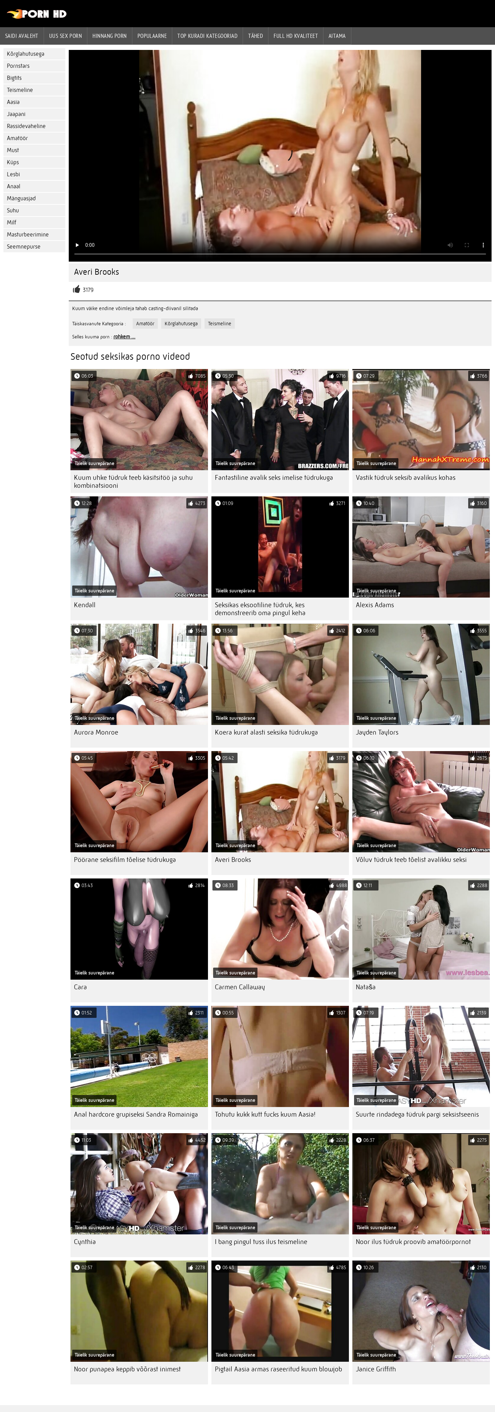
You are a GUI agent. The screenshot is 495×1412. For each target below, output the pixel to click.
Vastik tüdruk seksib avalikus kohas (405, 478)
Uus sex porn (65, 36)
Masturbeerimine (28, 234)
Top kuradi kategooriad (207, 36)
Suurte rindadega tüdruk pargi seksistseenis (417, 1114)
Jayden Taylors (377, 732)
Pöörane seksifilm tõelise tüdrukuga (125, 860)
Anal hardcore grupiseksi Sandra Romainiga (136, 1114)
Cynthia (85, 1242)
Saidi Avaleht (21, 36)
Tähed (255, 36)
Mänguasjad (21, 198)
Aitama (337, 36)
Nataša (366, 987)
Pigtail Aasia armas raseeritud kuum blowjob (278, 1369)
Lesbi (13, 174)
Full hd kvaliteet (296, 36)
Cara (80, 987)
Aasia (13, 102)
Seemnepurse (24, 246)
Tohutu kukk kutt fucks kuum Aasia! (265, 1114)
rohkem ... (124, 337)
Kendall (85, 605)
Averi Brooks (233, 860)
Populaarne (152, 36)
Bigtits (14, 78)
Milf (11, 222)
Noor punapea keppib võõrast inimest (127, 1369)
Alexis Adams (375, 605)
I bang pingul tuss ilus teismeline (261, 1242)
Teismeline (20, 90)
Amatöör (17, 138)
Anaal (13, 186)
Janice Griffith (376, 1369)
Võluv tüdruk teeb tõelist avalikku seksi (411, 860)
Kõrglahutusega (25, 54)
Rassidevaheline (26, 126)
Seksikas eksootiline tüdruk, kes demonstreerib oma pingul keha (260, 609)
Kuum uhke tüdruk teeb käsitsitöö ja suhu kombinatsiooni (133, 481)
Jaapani (16, 114)
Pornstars (18, 66)
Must (13, 150)
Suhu (13, 210)
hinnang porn (109, 36)
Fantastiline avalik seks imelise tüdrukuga (274, 478)
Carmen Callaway (240, 987)
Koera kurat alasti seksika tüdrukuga (266, 732)
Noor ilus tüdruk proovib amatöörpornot (413, 1242)
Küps (13, 162)
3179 (88, 290)
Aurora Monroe (96, 732)
